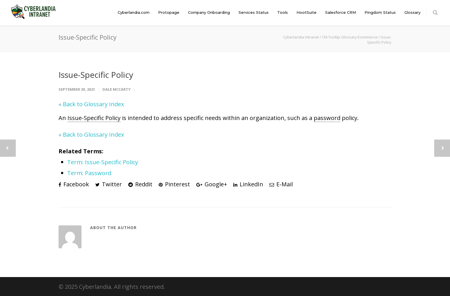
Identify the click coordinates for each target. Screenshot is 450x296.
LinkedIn (248, 184)
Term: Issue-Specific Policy (102, 162)
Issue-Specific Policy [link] (94, 118)
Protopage (168, 12)
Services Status (253, 12)
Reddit (140, 184)
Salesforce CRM (340, 12)
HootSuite (306, 12)
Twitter (108, 184)
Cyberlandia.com (134, 12)
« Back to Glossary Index (91, 104)
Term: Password (89, 173)
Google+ (211, 184)
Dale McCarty (116, 89)
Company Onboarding (209, 12)
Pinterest (174, 184)
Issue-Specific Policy (96, 74)
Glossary (412, 12)
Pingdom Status (380, 12)
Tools (282, 12)
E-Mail (281, 184)
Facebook (74, 184)
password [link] (327, 118)
